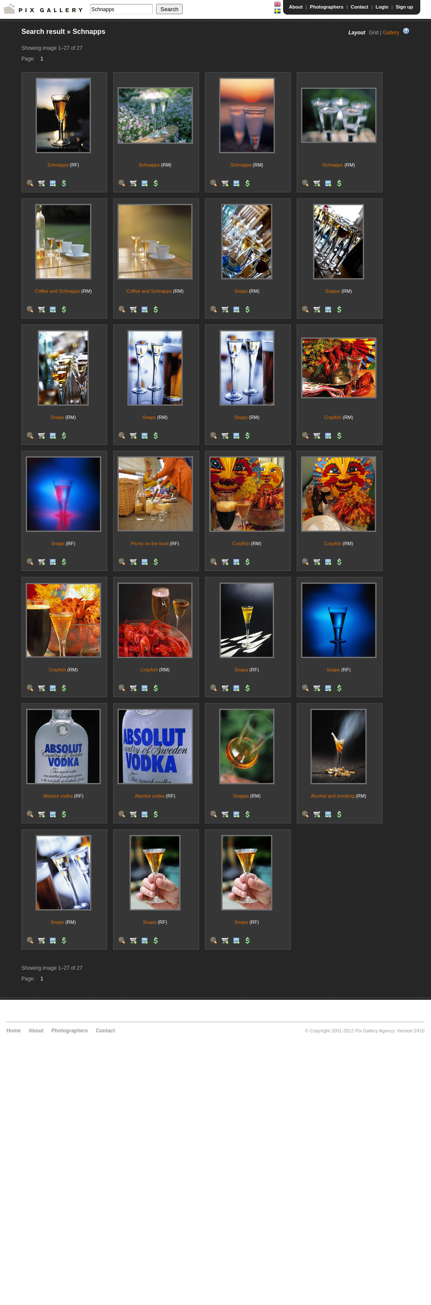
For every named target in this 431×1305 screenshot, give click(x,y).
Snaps (240, 291)
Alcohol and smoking (333, 795)
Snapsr (332, 291)
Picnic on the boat (149, 543)
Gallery (391, 33)
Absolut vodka (57, 795)
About (296, 6)
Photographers (327, 6)
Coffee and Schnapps (57, 291)
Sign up (404, 6)
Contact (359, 6)
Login (382, 6)
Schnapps (58, 164)
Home (13, 1031)
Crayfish (332, 417)
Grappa (241, 795)
